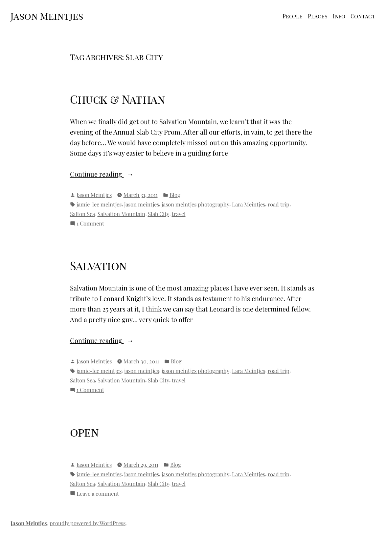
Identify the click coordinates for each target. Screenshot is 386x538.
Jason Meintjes (47, 16)
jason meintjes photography (195, 204)
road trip (278, 204)
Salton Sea (82, 213)
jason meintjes (141, 204)
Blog (175, 194)
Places (318, 16)
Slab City (158, 213)
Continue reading (109, 174)
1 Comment (90, 223)
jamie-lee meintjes (99, 204)
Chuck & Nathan (117, 99)
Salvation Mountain (121, 213)
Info (339, 16)
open (84, 432)
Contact (363, 16)
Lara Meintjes (248, 204)
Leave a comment (98, 493)
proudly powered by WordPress (87, 523)
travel (179, 213)
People (293, 16)
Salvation (98, 265)
